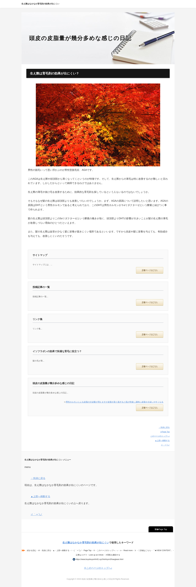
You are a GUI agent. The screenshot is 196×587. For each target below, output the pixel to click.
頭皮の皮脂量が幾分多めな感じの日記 (80, 38)
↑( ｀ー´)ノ (165, 445)
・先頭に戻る (164, 427)
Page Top (163, 529)
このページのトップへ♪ (160, 436)
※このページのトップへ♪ (98, 568)
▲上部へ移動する (162, 440)
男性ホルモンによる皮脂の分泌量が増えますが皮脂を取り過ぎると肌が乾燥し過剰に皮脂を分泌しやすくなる (114, 402)
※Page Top (165, 432)
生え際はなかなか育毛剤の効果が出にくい (85, 542)
